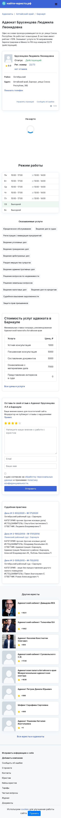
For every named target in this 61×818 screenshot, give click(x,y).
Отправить (30, 488)
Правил (8, 417)
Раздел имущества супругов (17, 262)
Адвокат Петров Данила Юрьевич (35, 689)
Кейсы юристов (9, 783)
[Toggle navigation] (56, 4)
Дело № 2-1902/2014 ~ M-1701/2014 (22, 534)
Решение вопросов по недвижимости (21, 276)
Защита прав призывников (15, 303)
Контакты (6, 773)
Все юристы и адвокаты (30, 736)
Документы (7, 803)
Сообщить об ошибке (45, 102)
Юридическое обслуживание (17, 229)
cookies (25, 809)
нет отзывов (21, 69)
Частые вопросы (10, 793)
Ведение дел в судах (46, 229)
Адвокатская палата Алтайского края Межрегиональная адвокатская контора (37, 673)
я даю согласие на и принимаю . (28, 480)
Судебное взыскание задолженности (21, 296)
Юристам (6, 778)
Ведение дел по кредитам (44, 289)
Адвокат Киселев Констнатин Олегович (33, 639)
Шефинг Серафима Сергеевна (33, 705)
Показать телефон (13, 90)
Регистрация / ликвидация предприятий (22, 235)
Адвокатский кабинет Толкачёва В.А (36, 622)
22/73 (32, 64)
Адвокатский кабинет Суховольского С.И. (36, 655)
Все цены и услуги (14, 386)
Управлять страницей (25, 102)
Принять (34, 813)
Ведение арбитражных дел (16, 256)
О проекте (7, 768)
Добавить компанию (12, 758)
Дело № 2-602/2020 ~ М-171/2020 (21, 513)
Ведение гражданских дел (16, 249)
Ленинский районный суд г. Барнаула (21, 537)
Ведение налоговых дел (14, 289)
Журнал (5, 798)
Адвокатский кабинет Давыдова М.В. (36, 603)
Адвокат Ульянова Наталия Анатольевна (31, 722)
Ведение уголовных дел (14, 242)
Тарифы (5, 788)
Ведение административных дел (19, 269)
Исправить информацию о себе (18, 753)
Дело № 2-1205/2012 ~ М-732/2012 (21, 560)
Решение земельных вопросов (18, 283)
